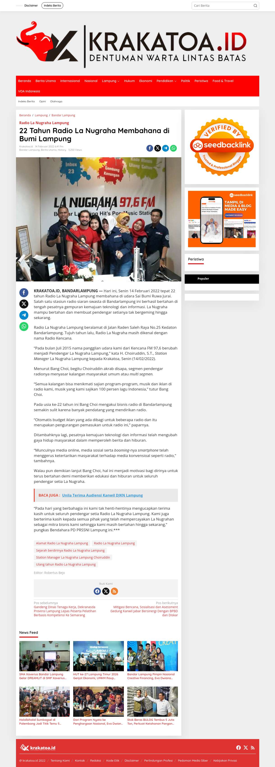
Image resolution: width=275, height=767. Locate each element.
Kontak (80, 760)
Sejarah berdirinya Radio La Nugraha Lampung (70, 550)
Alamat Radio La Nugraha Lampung (62, 543)
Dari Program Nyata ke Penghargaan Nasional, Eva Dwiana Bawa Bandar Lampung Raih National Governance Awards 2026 (98, 722)
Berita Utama (48, 149)
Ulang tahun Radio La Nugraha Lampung (65, 564)
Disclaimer (132, 760)
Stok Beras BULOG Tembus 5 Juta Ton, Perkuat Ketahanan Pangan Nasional (150, 722)
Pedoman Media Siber (193, 760)
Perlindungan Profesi (158, 760)
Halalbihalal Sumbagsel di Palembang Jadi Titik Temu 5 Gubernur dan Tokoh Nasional (40, 722)
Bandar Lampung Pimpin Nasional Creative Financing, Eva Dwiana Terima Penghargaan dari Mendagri (152, 676)
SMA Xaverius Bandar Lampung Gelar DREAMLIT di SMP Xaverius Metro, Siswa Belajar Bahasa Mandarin (42, 676)
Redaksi (95, 760)
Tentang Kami (60, 760)
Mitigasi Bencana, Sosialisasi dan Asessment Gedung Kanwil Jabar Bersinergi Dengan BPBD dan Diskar (143, 609)
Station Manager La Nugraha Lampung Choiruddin (73, 557)
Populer (203, 278)
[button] (255, 5)
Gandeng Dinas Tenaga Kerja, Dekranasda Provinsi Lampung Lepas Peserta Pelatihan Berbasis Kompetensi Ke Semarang (68, 609)
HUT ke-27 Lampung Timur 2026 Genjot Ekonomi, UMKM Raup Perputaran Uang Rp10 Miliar (95, 676)
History (62, 149)
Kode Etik (112, 760)
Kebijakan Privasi (225, 760)
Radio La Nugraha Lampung (44, 122)
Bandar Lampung (29, 149)
